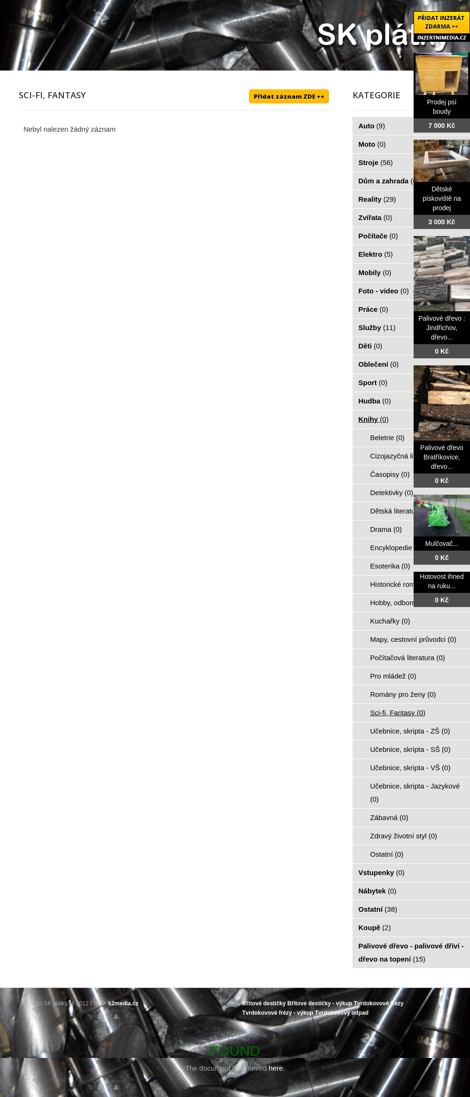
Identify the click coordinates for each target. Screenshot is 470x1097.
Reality (377, 199)
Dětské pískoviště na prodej (442, 198)
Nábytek (378, 891)
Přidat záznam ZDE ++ (289, 96)
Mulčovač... (442, 543)
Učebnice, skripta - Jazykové (415, 792)
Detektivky (392, 493)
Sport (373, 383)
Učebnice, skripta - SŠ (410, 749)
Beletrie (387, 438)
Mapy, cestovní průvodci (413, 639)
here (276, 1068)
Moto (372, 144)
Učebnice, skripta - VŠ (410, 768)
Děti (371, 346)
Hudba (375, 401)
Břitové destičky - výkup (319, 1003)
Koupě (375, 927)
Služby (377, 327)
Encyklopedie (396, 548)
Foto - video (384, 291)
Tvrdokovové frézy (379, 1003)
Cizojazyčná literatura (409, 456)
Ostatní (387, 854)
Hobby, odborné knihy (409, 603)
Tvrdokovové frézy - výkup (277, 1013)
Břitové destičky (264, 1003)
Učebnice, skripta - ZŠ (410, 731)
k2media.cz (124, 1003)
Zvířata (375, 217)
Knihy (374, 419)
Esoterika (390, 566)
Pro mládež (393, 676)
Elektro (376, 254)
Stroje (376, 162)
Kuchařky (390, 621)
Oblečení (379, 364)
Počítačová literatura (407, 658)
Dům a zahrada (389, 181)
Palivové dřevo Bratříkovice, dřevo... (441, 457)
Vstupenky (382, 872)
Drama (386, 529)
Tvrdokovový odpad (341, 1013)
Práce (373, 309)
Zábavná (389, 817)
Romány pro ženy (403, 694)
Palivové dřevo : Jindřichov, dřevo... (441, 328)
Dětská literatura (401, 511)
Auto (372, 126)
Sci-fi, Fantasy (398, 713)
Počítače (378, 236)
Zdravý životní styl (404, 836)
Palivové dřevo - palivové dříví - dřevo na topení (411, 952)
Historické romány (404, 584)
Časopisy (390, 474)
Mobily (375, 272)
